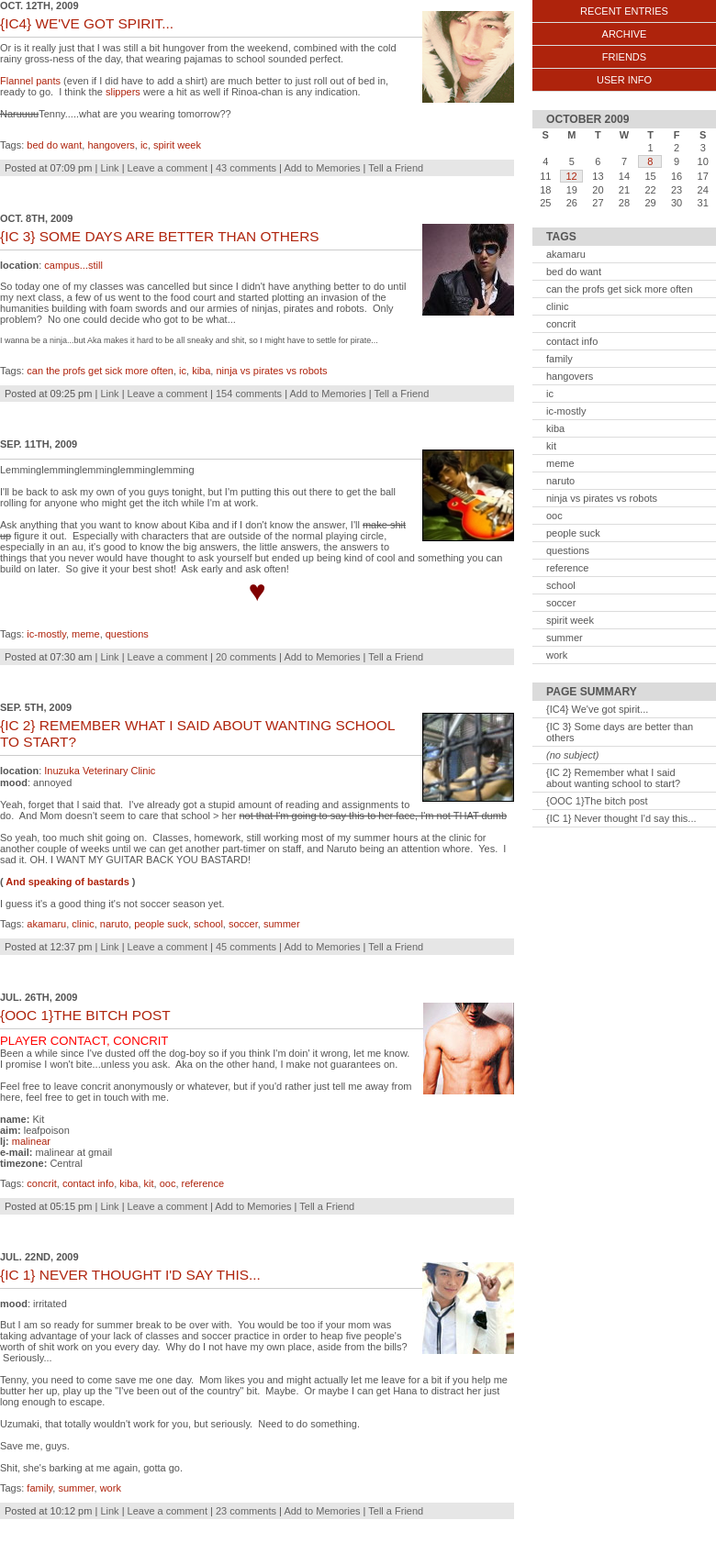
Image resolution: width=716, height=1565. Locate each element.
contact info (88, 1183)
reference (203, 1183)
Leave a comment (167, 167)
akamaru (46, 923)
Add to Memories (322, 167)
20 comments (246, 656)
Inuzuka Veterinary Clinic (99, 770)
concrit (41, 1183)
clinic (83, 923)
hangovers (110, 144)
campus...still (73, 265)
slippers (123, 91)
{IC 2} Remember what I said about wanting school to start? (613, 778)
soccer (243, 923)
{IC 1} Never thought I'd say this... (621, 818)
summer (281, 923)
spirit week (177, 144)
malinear (31, 1141)
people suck (161, 923)
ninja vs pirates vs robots (271, 370)
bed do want (54, 144)
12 (570, 176)
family (39, 1487)
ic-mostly (46, 633)
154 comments (249, 393)
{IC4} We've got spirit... (597, 709)
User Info (624, 79)
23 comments (246, 1510)
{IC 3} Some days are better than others (619, 732)
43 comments (246, 167)
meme (86, 633)
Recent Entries (624, 11)
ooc (168, 1183)
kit (149, 1183)
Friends (624, 56)
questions (127, 633)
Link (109, 167)
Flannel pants (30, 80)
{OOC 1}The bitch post (597, 800)
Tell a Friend (395, 167)
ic (144, 144)
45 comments (246, 946)
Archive (624, 33)
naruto (114, 923)
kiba (201, 370)
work (110, 1487)
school (208, 923)
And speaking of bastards (67, 881)
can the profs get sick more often (100, 370)
